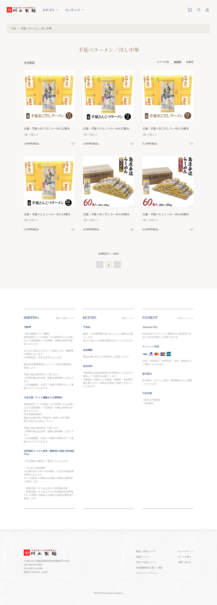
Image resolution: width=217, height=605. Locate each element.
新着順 (189, 62)
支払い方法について (146, 562)
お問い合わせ (184, 562)
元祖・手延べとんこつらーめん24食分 (47, 214)
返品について (142, 556)
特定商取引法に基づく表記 (149, 567)
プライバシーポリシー (147, 573)
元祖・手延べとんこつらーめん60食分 (165, 214)
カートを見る (184, 556)
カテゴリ (48, 10)
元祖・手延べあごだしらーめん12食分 (47, 128)
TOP (13, 28)
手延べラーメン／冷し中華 (36, 28)
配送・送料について (146, 551)
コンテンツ (72, 10)
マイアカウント (185, 551)
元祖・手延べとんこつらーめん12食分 (106, 128)
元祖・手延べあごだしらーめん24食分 (165, 128)
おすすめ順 (163, 62)
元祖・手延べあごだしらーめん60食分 (106, 214)
